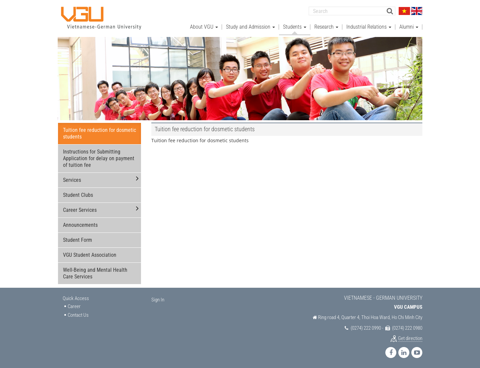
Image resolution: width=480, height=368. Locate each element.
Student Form (77, 240)
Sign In (157, 300)
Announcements (80, 225)
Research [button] (326, 27)
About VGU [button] (204, 27)
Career (74, 306)
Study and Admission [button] (250, 27)
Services (72, 180)
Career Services (80, 210)
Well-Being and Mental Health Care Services (95, 273)
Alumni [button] (408, 27)
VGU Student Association (89, 255)
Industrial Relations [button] (368, 27)
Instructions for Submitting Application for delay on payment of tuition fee (98, 158)
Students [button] (294, 27)
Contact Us (78, 315)
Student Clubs (78, 195)
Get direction (410, 338)
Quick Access (76, 298)
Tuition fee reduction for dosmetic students (99, 133)
